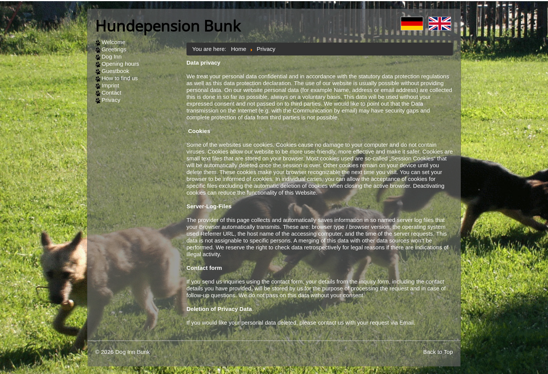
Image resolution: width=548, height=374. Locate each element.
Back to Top (438, 352)
